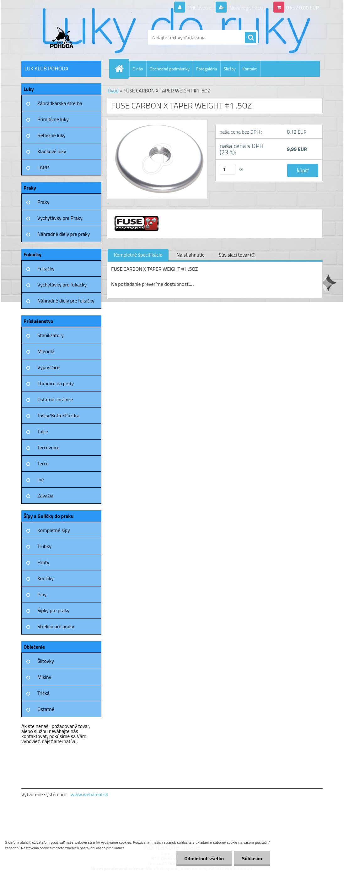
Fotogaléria (206, 68)
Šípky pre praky (53, 610)
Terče (42, 463)
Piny (41, 594)
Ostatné (45, 709)
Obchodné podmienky (169, 68)
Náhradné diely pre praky (63, 234)
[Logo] (64, 37)
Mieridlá (45, 351)
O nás (137, 68)
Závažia (45, 495)
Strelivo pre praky (55, 626)
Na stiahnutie (190, 254)
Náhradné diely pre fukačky (65, 300)
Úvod (113, 90)
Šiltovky (45, 661)
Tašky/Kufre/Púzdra (58, 415)
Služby (229, 68)
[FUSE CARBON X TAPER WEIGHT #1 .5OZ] (135, 215)
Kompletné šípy (53, 530)
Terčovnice (48, 447)
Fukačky (46, 268)
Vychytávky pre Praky (60, 218)
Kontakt (249, 68)
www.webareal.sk (89, 794)
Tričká (43, 693)
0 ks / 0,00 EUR (302, 7)
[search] (250, 38)
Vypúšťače (48, 367)
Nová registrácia (245, 7)
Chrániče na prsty (55, 383)
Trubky (44, 546)
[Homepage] (122, 68)
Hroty (43, 562)
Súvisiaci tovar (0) (237, 254)
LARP (43, 167)
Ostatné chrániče (55, 399)
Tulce (42, 431)
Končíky (45, 578)
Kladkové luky (51, 151)
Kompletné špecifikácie (138, 254)
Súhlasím (252, 858)
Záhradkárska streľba (59, 103)
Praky (43, 202)
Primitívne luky (53, 119)
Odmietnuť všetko (204, 858)
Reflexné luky (51, 135)
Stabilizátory (50, 335)
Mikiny (44, 677)
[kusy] (227, 169)
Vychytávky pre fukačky (62, 284)
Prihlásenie (199, 7)
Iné (40, 479)
